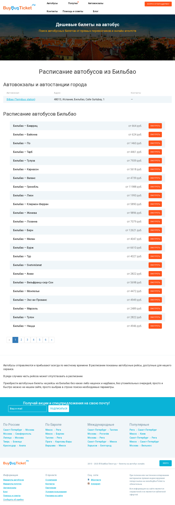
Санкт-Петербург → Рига (143, 437)
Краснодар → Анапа (14, 445)
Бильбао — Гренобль (25, 186)
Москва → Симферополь (17, 433)
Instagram (95, 484)
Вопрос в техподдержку (158, 4)
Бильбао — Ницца (24, 326)
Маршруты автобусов (13, 480)
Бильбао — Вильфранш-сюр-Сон (33, 282)
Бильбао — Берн (23, 230)
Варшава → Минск (55, 445)
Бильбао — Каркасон (26, 169)
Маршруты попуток (12, 484)
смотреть (155, 126)
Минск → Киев (137, 433)
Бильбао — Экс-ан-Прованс (30, 299)
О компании (51, 480)
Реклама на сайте (54, 495)
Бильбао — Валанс (24, 178)
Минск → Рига (53, 429)
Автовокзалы (95, 3)
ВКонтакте (96, 480)
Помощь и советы (73, 11)
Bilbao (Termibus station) (21, 99)
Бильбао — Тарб (22, 152)
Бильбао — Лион (23, 195)
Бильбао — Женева (25, 212)
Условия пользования (56, 492)
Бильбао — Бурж (23, 247)
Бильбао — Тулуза (24, 160)
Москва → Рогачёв (98, 433)
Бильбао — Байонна (25, 134)
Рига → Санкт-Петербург (143, 429)
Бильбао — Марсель (25, 308)
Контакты (52, 11)
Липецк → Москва (13, 437)
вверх (166, 463)
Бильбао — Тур (22, 256)
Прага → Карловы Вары (58, 441)
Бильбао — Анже (23, 273)
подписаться (58, 408)
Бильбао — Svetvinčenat (27, 265)
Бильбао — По (21, 143)
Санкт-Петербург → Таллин (103, 429)
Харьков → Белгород (100, 445)
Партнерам (50, 488)
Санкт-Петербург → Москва (18, 429)
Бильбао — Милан (24, 239)
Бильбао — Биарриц (25, 125)
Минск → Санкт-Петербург (144, 441)
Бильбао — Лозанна (25, 221)
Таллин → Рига (53, 437)
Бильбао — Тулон (23, 317)
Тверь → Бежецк (12, 441)
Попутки (73, 3)
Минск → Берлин (54, 433)
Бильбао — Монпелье (26, 291)
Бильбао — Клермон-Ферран (30, 204)
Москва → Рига (96, 437)
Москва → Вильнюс (141, 445)
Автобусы (52, 3)
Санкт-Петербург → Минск (102, 441)
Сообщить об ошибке (13, 499)
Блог (95, 11)
